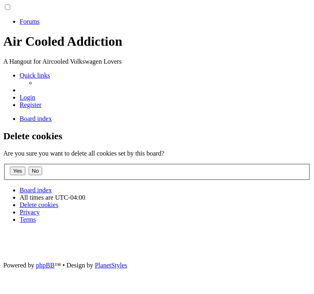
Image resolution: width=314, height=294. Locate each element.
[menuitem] (27, 97)
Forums (30, 21)
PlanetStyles (111, 265)
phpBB (45, 265)
